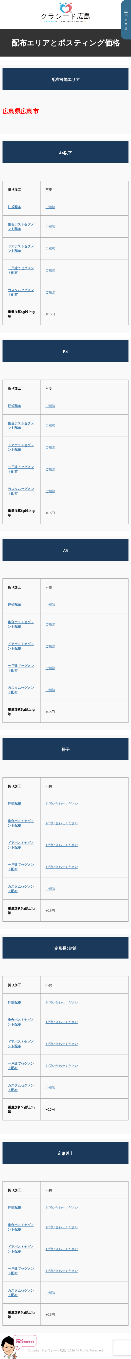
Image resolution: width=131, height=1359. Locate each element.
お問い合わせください (62, 803)
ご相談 (50, 207)
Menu (126, 20)
